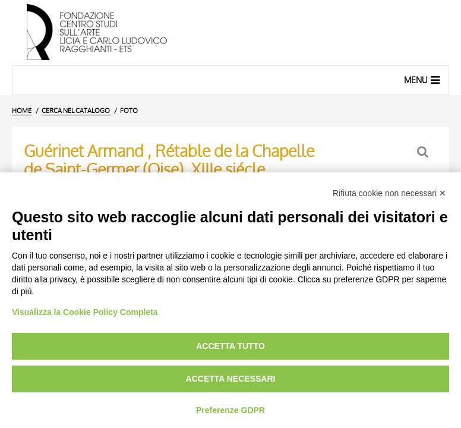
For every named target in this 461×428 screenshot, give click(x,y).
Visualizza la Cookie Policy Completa (85, 312)
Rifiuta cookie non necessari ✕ (389, 193)
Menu (423, 79)
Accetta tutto (230, 346)
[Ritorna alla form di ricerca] (423, 151)
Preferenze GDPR (230, 410)
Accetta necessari (231, 378)
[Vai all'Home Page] (230, 32)
